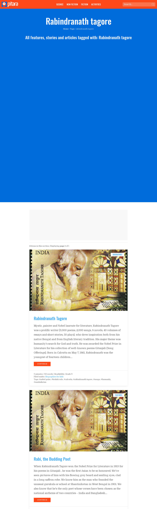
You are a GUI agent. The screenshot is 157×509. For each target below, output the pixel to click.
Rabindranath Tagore (50, 318)
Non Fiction (72, 4)
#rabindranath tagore (82, 379)
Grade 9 (68, 374)
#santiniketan (40, 382)
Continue (42, 364)
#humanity (106, 379)
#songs (96, 379)
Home (66, 29)
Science (59, 4)
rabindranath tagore (85, 29)
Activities (96, 4)
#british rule (57, 379)
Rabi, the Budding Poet (52, 459)
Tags (72, 29)
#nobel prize (45, 379)
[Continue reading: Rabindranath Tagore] (78, 280)
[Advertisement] (78, 225)
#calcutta (68, 379)
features (118, 395)
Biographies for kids (54, 377)
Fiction (84, 4)
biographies (117, 254)
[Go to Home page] (10, 4)
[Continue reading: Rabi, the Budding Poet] (78, 421)
